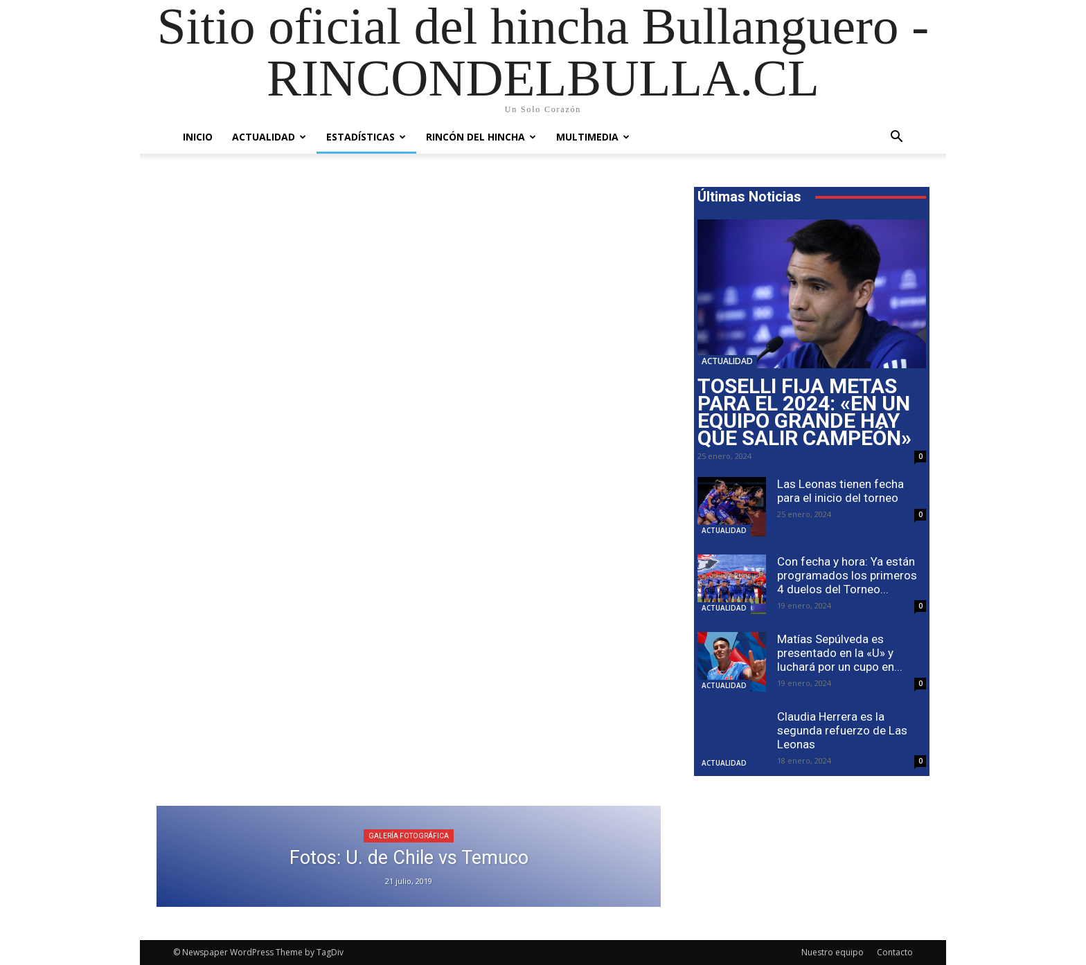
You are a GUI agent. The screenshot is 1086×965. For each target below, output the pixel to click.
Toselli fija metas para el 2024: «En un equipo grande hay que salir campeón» (804, 412)
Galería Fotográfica (408, 836)
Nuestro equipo (832, 952)
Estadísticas (366, 136)
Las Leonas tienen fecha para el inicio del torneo (840, 491)
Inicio (198, 136)
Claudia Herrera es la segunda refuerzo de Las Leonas (842, 730)
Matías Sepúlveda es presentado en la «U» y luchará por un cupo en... (839, 653)
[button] (896, 138)
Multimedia (593, 136)
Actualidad (269, 136)
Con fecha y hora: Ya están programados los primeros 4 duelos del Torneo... (847, 575)
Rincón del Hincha (481, 136)
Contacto (895, 952)
